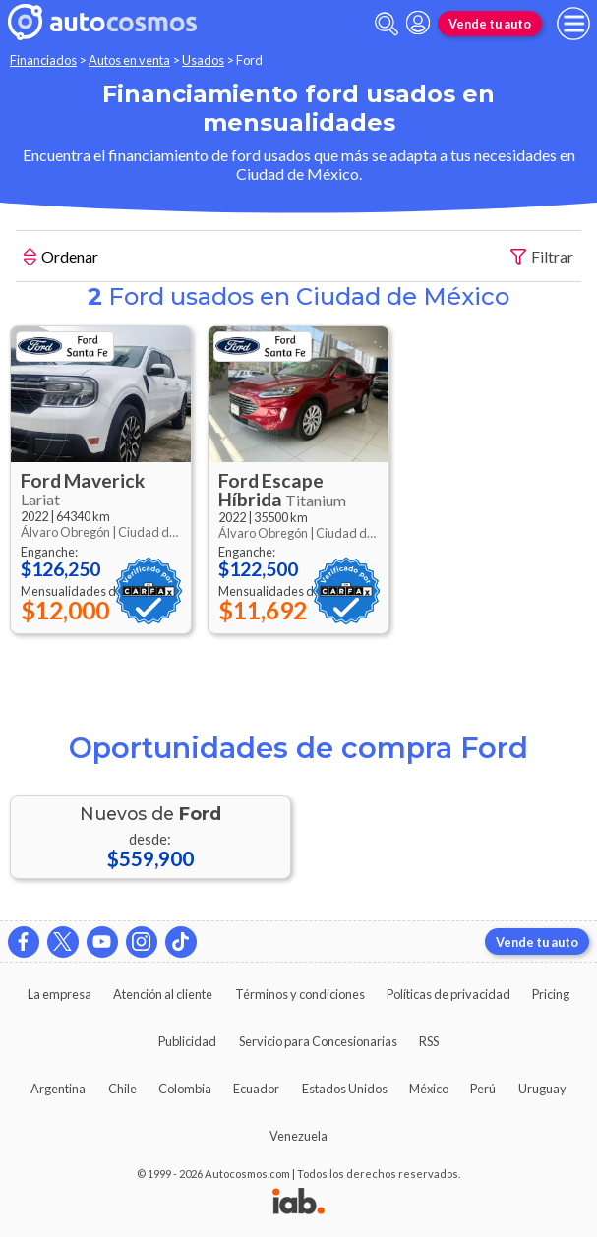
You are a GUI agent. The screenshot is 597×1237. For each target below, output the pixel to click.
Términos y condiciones (300, 994)
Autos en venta (129, 60)
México (428, 1088)
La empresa (59, 994)
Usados (203, 60)
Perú (483, 1088)
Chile (122, 1088)
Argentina (58, 1088)
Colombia (184, 1088)
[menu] (573, 23)
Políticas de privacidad (448, 994)
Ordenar (61, 258)
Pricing (550, 994)
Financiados (43, 60)
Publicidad (187, 1041)
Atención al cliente (162, 994)
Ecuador (256, 1088)
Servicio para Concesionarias (318, 1041)
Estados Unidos (345, 1088)
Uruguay (542, 1088)
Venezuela (298, 1136)
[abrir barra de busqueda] (386, 24)
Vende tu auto (489, 23)
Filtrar (541, 257)
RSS (429, 1041)
